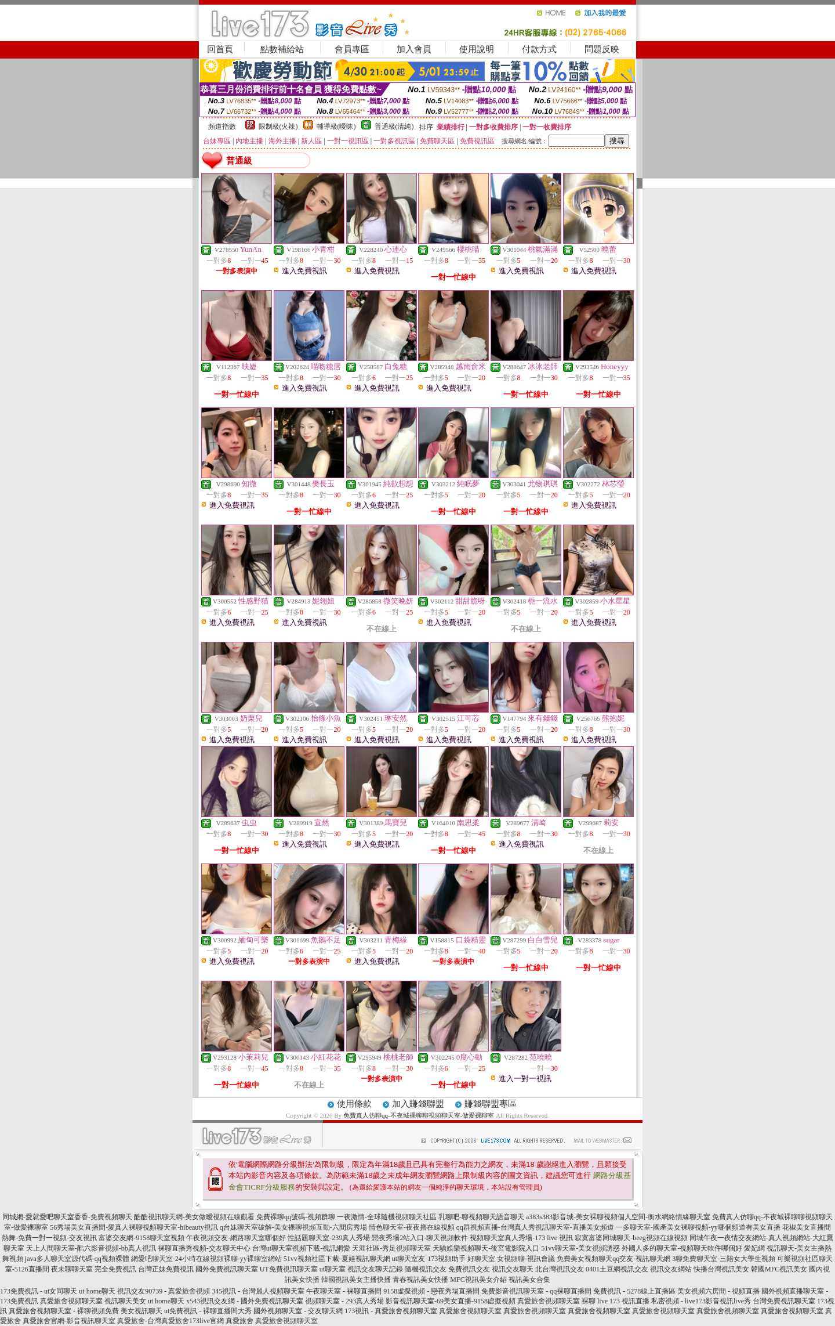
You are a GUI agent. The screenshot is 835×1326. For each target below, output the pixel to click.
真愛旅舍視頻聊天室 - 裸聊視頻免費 (64, 1311)
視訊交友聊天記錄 (375, 1269)
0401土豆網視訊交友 (617, 1269)
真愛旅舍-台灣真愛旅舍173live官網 (170, 1321)
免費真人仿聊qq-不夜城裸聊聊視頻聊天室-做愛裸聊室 (418, 1115)
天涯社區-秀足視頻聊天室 (391, 1248)
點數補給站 (282, 49)
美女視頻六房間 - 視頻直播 (718, 1291)
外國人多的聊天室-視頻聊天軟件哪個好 (682, 1248)
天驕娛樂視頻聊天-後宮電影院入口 (486, 1248)
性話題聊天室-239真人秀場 (329, 1238)
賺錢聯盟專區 (490, 1103)
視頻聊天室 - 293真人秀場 (344, 1301)
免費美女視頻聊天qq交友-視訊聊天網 (613, 1259)
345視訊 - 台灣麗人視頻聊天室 (258, 1291)
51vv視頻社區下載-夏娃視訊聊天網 (337, 1259)
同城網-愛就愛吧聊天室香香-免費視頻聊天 (67, 1217)
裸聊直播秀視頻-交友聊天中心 (204, 1248)
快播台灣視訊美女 (721, 1269)
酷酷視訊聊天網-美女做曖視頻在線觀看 (194, 1217)
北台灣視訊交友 (559, 1269)
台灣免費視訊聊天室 (784, 1301)
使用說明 (476, 49)
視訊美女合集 (529, 1280)
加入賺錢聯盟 (418, 1103)
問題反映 (601, 49)
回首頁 (220, 49)
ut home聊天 (97, 1291)
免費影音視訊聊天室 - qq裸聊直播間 (536, 1291)
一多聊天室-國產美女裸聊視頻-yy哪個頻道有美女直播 (698, 1227)
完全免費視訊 (115, 1269)
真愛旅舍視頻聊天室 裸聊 (556, 1301)
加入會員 (414, 49)
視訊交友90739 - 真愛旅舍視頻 (163, 1291)
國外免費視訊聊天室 (226, 1269)
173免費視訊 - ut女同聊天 (38, 1291)
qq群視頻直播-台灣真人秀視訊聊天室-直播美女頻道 (535, 1227)
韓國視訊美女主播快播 (356, 1280)
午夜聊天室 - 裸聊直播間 (344, 1291)
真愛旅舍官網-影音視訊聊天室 (69, 1321)
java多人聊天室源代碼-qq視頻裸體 (77, 1259)
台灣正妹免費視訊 (166, 1269)
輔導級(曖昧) (336, 126)
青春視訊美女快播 (420, 1280)
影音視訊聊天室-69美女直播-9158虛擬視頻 (450, 1301)
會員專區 (352, 49)
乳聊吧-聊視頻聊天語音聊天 (481, 1217)
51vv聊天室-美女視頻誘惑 (580, 1248)
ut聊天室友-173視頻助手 (429, 1259)
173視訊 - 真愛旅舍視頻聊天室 (390, 1311)
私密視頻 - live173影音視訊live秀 (701, 1301)
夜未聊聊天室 (72, 1269)
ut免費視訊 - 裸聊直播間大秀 (208, 1311)
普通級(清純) (394, 126)
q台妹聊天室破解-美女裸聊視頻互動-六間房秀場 (293, 1227)
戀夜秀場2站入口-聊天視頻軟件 (420, 1238)
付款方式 (539, 49)
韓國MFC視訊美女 (779, 1269)
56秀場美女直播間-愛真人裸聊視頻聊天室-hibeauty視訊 (133, 1227)
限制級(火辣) (278, 126)
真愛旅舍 (239, 1321)
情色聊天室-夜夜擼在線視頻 (412, 1227)
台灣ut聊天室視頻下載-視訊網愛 (301, 1248)
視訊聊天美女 (125, 1301)
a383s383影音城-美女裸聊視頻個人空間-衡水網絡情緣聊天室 (618, 1217)
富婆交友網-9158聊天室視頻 (141, 1238)
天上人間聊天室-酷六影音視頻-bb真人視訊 (91, 1248)
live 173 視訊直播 (623, 1301)
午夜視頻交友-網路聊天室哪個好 (236, 1238)
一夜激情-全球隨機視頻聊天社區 (387, 1217)
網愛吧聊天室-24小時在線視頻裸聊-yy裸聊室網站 (206, 1259)
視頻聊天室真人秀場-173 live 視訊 (521, 1238)
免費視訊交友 (469, 1269)
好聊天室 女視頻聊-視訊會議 (511, 1259)
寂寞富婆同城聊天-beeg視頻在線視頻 (631, 1238)
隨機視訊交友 (425, 1269)
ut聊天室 (333, 1269)
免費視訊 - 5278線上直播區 (634, 1291)
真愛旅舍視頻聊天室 (71, 1301)
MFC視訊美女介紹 (478, 1280)
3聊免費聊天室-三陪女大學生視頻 (723, 1259)
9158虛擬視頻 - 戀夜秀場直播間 (431, 1291)
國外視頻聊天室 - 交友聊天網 (298, 1311)
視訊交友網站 (671, 1269)
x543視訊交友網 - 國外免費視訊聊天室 (244, 1301)
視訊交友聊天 (512, 1269)
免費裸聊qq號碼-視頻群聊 (295, 1217)
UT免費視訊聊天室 (289, 1269)
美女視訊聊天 (141, 1311)
